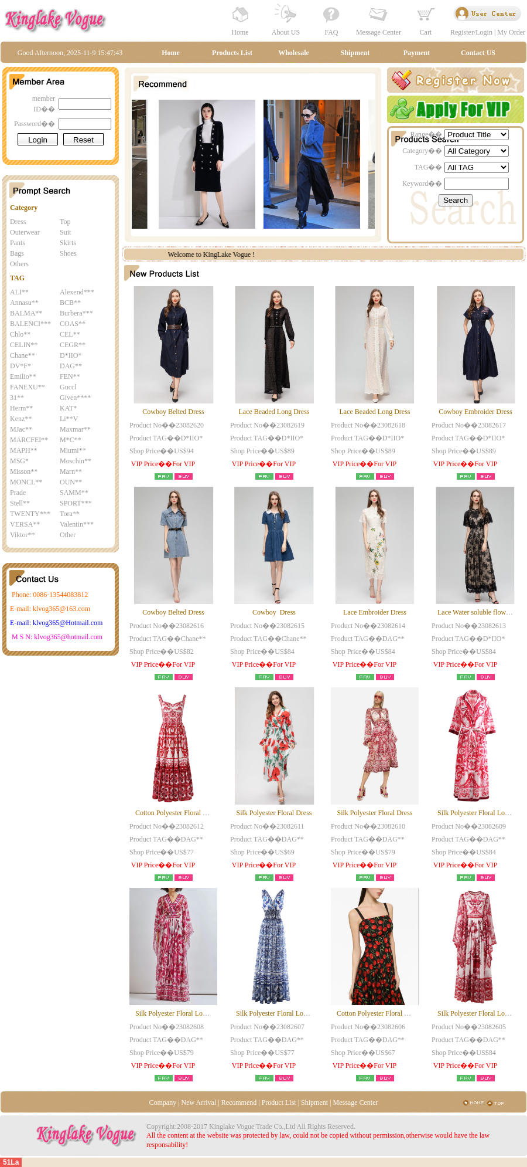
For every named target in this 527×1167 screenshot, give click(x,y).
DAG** (71, 366)
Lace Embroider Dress (374, 612)
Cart (426, 32)
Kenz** (21, 419)
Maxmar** (75, 429)
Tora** (70, 514)
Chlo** (20, 334)
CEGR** (72, 345)
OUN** (71, 482)
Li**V (69, 419)
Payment (416, 53)
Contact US (478, 53)
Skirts (68, 243)
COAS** (72, 324)
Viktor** (22, 535)
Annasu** (24, 302)
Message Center (378, 32)
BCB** (70, 302)
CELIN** (23, 345)
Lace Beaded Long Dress (274, 412)
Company (162, 1102)
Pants (17, 243)
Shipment (355, 53)
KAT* (68, 408)
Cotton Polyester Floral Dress (176, 813)
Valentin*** (77, 524)
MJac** (21, 429)
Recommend (239, 1102)
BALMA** (26, 313)
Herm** (21, 408)
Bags (17, 253)
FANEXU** (27, 387)
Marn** (71, 471)
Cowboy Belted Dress (173, 412)
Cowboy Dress (274, 612)
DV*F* (20, 366)
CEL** (70, 334)
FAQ (331, 32)
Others (19, 264)
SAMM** (74, 492)
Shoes (68, 253)
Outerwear (25, 232)
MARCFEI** (29, 440)
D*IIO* (70, 355)
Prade (18, 492)
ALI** (19, 292)
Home (239, 32)
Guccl (68, 387)
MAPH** (23, 450)
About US (286, 32)
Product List (279, 1102)
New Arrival (199, 1102)
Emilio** (23, 376)
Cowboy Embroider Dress (475, 412)
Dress (18, 222)
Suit (65, 232)
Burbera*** (76, 313)
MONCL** (26, 482)
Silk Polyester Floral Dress (274, 813)
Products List (232, 53)
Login (483, 32)
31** (17, 397)
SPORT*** (76, 503)
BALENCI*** (30, 324)
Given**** (75, 397)
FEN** (70, 376)
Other (68, 535)
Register (462, 32)
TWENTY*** (30, 514)
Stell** (20, 503)
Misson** (23, 471)
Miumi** (73, 450)
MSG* (19, 461)
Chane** (22, 355)
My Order (511, 32)
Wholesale (293, 53)
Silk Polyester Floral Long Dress (181, 1013)
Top (65, 222)
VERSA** (25, 524)
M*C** (70, 440)
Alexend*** (77, 292)
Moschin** (75, 461)
